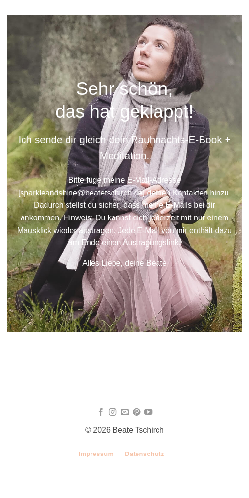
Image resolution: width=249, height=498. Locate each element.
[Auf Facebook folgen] (100, 412)
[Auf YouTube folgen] (148, 412)
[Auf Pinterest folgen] (136, 412)
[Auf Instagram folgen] (112, 412)
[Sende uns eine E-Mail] (124, 412)
